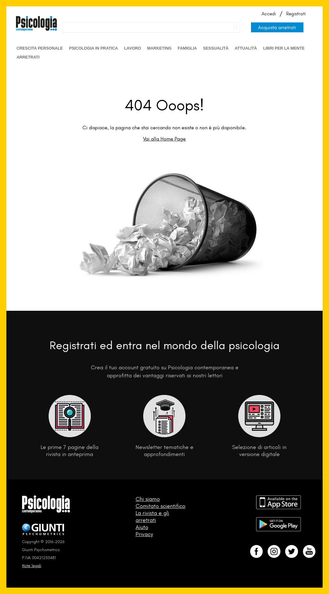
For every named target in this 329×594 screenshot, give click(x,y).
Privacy (144, 534)
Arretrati (28, 57)
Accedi (269, 14)
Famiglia (187, 48)
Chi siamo (148, 498)
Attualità (246, 48)
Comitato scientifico (160, 506)
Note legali (31, 565)
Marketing (159, 48)
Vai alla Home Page (164, 139)
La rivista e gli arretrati (152, 517)
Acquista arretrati (277, 27)
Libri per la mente (284, 48)
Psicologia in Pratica (93, 48)
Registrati (296, 14)
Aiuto (142, 527)
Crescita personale (40, 48)
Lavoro (132, 48)
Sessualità (216, 48)
